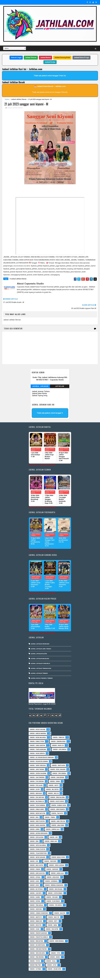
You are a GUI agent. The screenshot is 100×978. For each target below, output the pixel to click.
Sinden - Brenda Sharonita (54, 879)
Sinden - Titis (55, 947)
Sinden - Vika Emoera (37, 951)
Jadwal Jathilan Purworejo (40, 657)
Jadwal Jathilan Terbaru (39, 667)
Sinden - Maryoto (36, 911)
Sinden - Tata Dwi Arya (37, 947)
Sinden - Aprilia (35, 871)
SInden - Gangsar (52, 863)
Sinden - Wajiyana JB (37, 795)
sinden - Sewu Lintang (56, 859)
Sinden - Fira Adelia (36, 899)
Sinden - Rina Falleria (57, 791)
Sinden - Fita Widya (55, 899)
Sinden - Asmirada (51, 875)
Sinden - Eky (54, 831)
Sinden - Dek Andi (52, 891)
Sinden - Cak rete (35, 887)
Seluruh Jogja (16, 57)
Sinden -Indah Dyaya (58, 851)
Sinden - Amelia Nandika (38, 727)
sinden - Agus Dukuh (57, 795)
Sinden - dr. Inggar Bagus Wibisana (42, 751)
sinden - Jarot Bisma (37, 763)
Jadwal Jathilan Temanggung (41, 662)
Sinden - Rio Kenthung (37, 939)
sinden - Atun (51, 959)
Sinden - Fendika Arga (58, 735)
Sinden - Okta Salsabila (38, 839)
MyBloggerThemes (41, 974)
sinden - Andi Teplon (58, 815)
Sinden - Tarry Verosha (38, 759)
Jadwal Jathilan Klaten (39, 647)
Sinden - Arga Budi (53, 871)
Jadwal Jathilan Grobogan (40, 638)
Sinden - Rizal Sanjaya (57, 763)
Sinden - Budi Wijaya (55, 883)
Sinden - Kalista (59, 907)
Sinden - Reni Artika (36, 935)
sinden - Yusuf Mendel (37, 799)
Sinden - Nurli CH (58, 739)
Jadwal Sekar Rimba (39, 387)
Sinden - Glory (35, 783)
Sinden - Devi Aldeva (36, 831)
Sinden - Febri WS (58, 731)
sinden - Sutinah (35, 963)
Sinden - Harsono (36, 903)
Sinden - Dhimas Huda (58, 799)
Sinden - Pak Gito (57, 807)
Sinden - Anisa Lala (57, 867)
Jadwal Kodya (50, 62)
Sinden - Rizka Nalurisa (38, 731)
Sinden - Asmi (34, 875)
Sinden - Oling (34, 923)
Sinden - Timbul (50, 811)
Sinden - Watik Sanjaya (37, 851)
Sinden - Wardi (55, 951)
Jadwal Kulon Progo (81, 57)
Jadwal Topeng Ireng (39, 389)
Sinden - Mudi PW (35, 919)
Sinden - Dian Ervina (57, 771)
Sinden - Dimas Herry (37, 803)
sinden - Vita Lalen (36, 779)
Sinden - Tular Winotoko (38, 847)
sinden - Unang (35, 863)
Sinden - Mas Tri (53, 911)
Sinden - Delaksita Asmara (39, 755)
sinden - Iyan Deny (50, 855)
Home (7, 99)
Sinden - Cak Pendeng (37, 771)
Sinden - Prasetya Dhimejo (39, 931)
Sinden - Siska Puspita (37, 843)
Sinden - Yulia (50, 955)
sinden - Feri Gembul (59, 767)
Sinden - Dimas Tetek (37, 735)
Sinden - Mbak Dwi (36, 915)
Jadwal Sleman (30, 57)
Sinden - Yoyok (35, 955)
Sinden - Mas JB (53, 787)
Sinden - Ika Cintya (52, 783)
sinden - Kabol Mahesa (37, 819)
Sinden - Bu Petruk (36, 883)
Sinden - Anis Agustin (37, 867)
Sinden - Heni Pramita (57, 803)
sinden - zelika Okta (54, 963)
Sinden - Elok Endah (53, 895)
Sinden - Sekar (55, 775)
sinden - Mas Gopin (36, 859)
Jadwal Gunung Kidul (62, 57)
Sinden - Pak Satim (52, 923)
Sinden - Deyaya (35, 895)
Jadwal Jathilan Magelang (40, 652)
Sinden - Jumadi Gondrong (39, 907)
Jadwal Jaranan (40, 380)
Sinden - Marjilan (36, 787)
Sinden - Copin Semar (55, 887)
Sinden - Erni (34, 835)
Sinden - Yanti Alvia (58, 759)
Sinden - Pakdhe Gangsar (38, 927)
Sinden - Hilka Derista (37, 747)
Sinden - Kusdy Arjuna (37, 723)
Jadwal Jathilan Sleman (18, 99)
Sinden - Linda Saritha (37, 739)
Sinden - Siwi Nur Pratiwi (38, 943)
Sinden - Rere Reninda (56, 935)
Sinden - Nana (52, 919)
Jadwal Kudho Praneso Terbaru (42, 672)
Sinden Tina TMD (35, 959)
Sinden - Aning (35, 823)
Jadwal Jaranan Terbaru (41, 385)
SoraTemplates (16, 974)
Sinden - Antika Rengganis (39, 827)
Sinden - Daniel (35, 891)
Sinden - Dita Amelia (59, 743)
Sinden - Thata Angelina (38, 743)
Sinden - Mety (53, 915)
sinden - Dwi (34, 855)
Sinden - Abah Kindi (57, 819)
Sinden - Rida (34, 811)
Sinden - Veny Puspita (37, 815)
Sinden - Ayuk (34, 879)
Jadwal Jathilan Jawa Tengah (41, 643)
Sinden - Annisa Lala (53, 823)
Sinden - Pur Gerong (37, 775)
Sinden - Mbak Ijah (51, 835)
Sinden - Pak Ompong (37, 791)
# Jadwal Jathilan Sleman (18, 279)
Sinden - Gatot (54, 779)
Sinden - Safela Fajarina (38, 767)
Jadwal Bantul (45, 57)
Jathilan (59, 380)
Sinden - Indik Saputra (37, 807)
